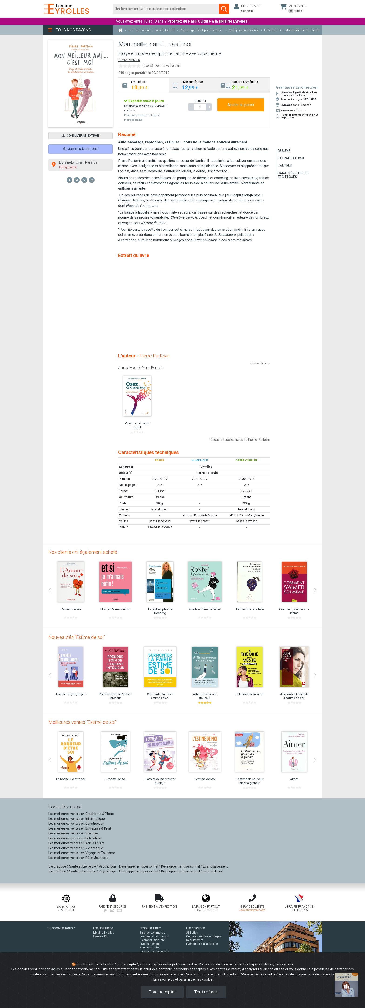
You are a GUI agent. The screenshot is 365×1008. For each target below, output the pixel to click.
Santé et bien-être (82, 866)
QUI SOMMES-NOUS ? (61, 928)
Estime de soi (213, 871)
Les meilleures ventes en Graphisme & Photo (81, 814)
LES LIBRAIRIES (103, 928)
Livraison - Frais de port (154, 936)
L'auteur (285, 165)
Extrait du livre (291, 158)
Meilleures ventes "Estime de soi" (82, 722)
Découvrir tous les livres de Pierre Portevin (239, 439)
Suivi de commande (152, 932)
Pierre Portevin (129, 60)
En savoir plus (260, 363)
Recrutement (194, 940)
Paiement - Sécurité (152, 940)
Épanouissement (215, 866)
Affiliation (192, 932)
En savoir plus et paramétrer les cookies (183, 979)
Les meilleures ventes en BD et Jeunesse (78, 858)
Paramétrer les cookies (155, 951)
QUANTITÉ (199, 101)
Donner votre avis (167, 65)
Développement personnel (180, 866)
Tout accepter (162, 992)
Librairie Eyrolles (103, 932)
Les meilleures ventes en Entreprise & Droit (79, 828)
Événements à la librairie (202, 943)
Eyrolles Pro (100, 936)
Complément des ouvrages (203, 936)
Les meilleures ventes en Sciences (73, 833)
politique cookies (185, 964)
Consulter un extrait (80, 135)
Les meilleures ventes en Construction (76, 823)
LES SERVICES (195, 928)
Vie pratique (57, 866)
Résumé (284, 151)
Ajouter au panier (240, 105)
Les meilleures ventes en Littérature (74, 838)
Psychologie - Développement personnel (128, 866)
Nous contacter (150, 947)
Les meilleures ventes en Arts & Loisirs (76, 843)
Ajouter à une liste (80, 149)
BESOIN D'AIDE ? (150, 928)
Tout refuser (206, 992)
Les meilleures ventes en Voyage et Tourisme (81, 853)
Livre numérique (150, 943)
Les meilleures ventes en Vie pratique (75, 848)
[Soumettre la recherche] (224, 9)
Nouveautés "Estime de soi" (76, 637)
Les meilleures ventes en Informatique (76, 819)
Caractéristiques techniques (293, 175)
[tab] (143, 85)
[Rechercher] (166, 9)
